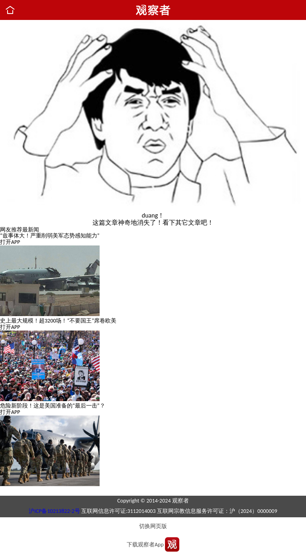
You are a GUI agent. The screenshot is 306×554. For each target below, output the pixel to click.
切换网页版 (153, 526)
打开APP (10, 242)
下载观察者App (145, 544)
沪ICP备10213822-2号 (54, 511)
